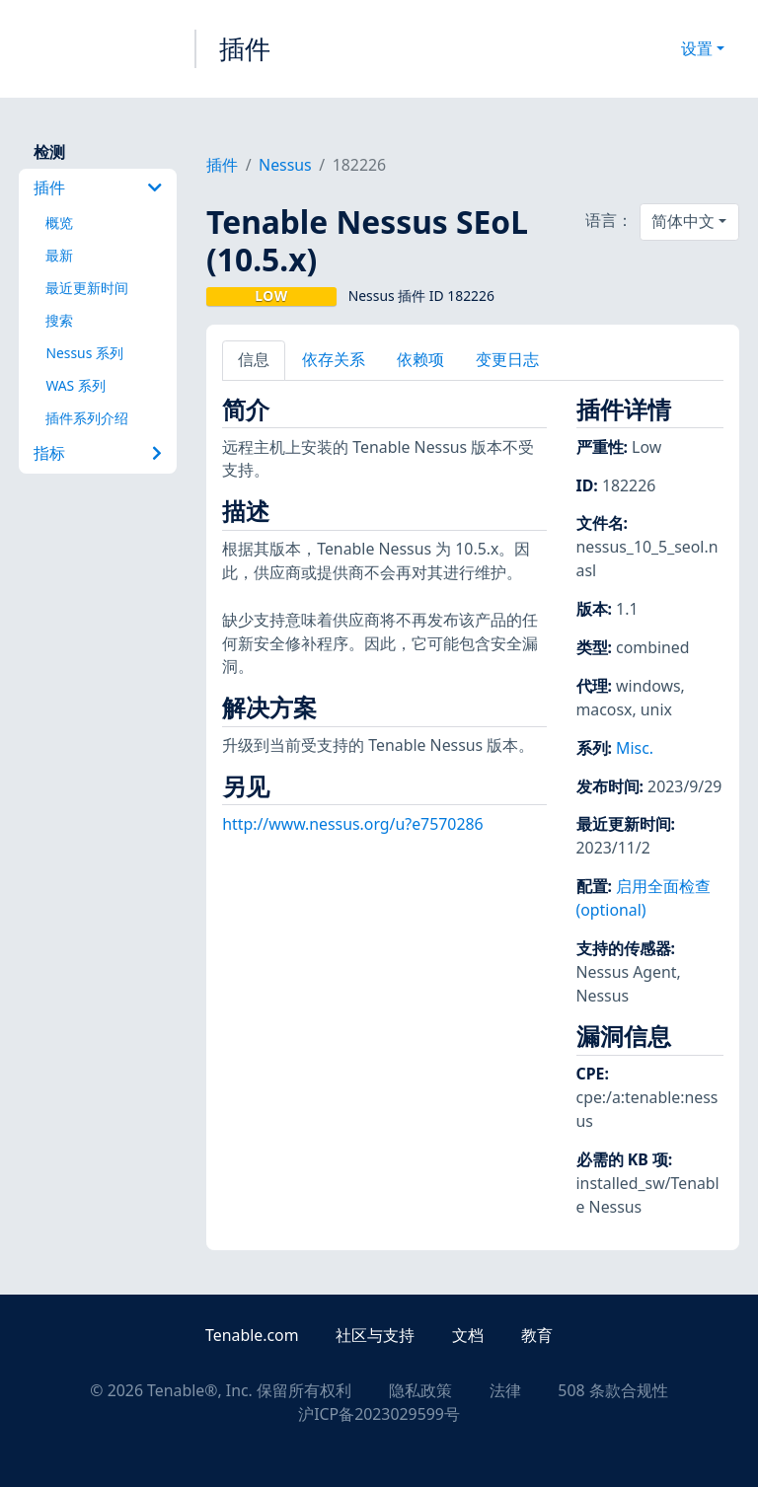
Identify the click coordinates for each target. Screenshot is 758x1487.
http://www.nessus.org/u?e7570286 (352, 824)
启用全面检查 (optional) (644, 898)
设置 (697, 48)
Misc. (634, 748)
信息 (253, 359)
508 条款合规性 (612, 1390)
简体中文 (683, 221)
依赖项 (420, 359)
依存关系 (333, 359)
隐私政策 (420, 1390)
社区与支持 (375, 1335)
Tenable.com (251, 1335)
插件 (244, 48)
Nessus (285, 165)
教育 (537, 1335)
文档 (468, 1335)
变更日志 (507, 359)
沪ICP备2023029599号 (379, 1414)
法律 (505, 1390)
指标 (98, 453)
